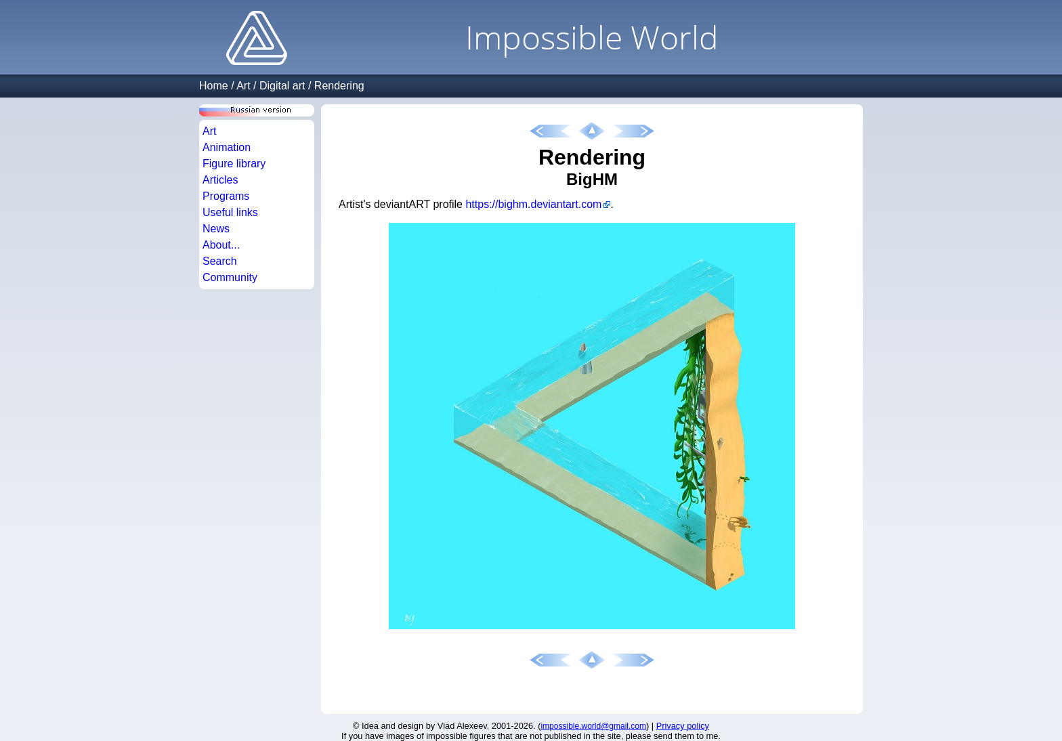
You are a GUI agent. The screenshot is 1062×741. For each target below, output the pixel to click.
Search (220, 261)
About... (221, 245)
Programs (226, 196)
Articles (220, 180)
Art (243, 85)
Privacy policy (682, 726)
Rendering (339, 85)
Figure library (234, 163)
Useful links (230, 212)
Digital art (282, 85)
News (216, 228)
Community (230, 277)
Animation (227, 147)
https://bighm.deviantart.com (533, 204)
